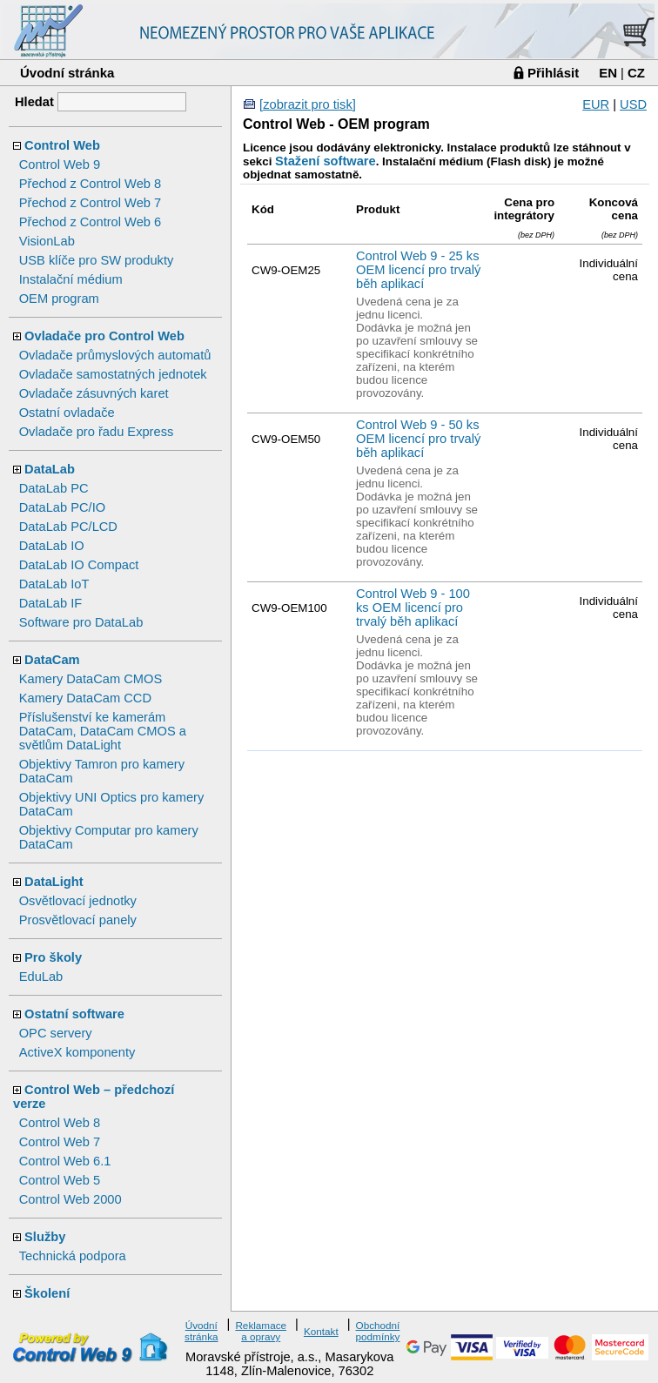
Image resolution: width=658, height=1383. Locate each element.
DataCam (52, 660)
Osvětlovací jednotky (78, 901)
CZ (636, 72)
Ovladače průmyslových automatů (115, 355)
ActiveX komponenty (77, 1052)
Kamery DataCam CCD (85, 698)
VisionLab (47, 241)
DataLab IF (51, 603)
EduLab (41, 977)
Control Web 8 (59, 1123)
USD (633, 104)
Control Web (62, 145)
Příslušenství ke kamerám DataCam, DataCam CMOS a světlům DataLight (102, 731)
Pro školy (53, 957)
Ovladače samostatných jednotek (113, 374)
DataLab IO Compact (79, 565)
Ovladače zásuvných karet (94, 393)
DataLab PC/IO (62, 507)
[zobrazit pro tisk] (307, 104)
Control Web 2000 (70, 1199)
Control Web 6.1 (65, 1161)
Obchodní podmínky (378, 1330)
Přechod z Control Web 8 (90, 184)
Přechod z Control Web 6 (90, 222)
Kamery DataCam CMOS (91, 679)
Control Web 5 (59, 1180)
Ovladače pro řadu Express (96, 432)
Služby (44, 1237)
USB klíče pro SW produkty (96, 260)
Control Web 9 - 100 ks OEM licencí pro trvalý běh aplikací (413, 607)
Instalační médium (71, 279)
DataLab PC (54, 488)
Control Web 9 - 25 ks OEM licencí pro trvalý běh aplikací (418, 270)
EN (608, 72)
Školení (47, 1293)
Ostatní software (74, 1014)
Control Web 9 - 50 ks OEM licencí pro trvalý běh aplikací (418, 439)
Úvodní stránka (67, 72)
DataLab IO (51, 546)
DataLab (49, 469)
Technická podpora (72, 1256)
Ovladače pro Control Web (104, 336)
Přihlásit (553, 72)
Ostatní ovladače (67, 413)
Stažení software (325, 161)
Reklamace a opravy (260, 1330)
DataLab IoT (54, 584)
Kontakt (321, 1331)
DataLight (54, 882)
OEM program (59, 298)
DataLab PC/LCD (68, 527)
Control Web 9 (59, 164)
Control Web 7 (59, 1142)
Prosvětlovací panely (78, 920)
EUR (595, 104)
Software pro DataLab (81, 622)
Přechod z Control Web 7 (90, 203)
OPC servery (55, 1033)
